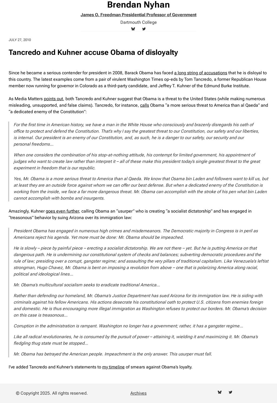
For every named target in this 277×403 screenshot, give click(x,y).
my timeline (113, 367)
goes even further (62, 211)
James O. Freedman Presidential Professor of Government (138, 14)
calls (144, 105)
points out (53, 98)
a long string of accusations (200, 72)
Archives (138, 393)
